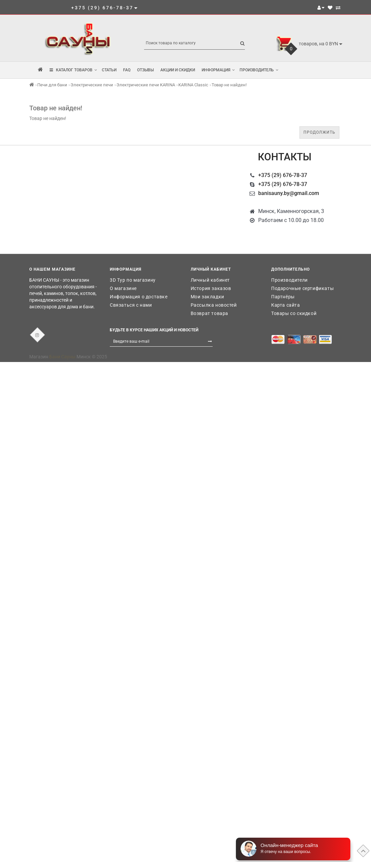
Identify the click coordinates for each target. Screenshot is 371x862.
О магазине (123, 288)
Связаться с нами (131, 305)
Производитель (259, 70)
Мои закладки (207, 296)
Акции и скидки (177, 70)
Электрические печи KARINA (145, 84)
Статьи (109, 70)
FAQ (126, 70)
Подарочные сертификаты (302, 288)
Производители (289, 280)
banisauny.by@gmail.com (288, 193)
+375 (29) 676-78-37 (282, 175)
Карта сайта (285, 305)
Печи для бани (52, 84)
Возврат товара (209, 313)
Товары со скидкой (293, 313)
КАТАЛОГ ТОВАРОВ (73, 70)
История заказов (211, 288)
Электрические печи (92, 84)
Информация (218, 70)
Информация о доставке (139, 296)
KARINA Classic (193, 84)
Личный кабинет (210, 280)
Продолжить (319, 132)
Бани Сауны (62, 356)
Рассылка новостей (214, 305)
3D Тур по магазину (133, 280)
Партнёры (283, 296)
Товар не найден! (229, 84)
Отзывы (145, 70)
